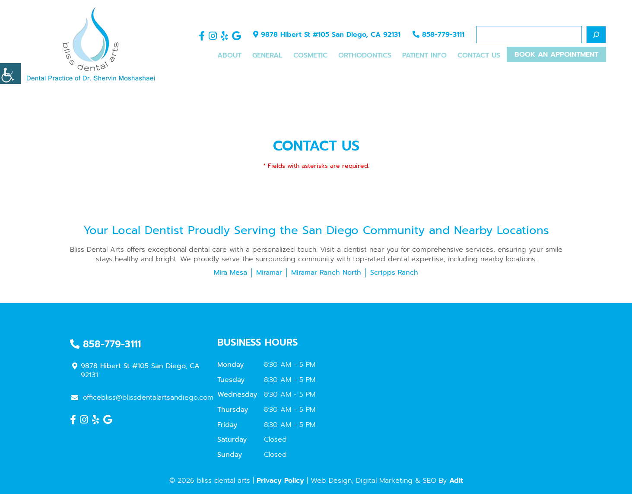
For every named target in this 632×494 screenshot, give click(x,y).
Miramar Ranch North (326, 272)
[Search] (596, 34)
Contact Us (478, 55)
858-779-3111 (438, 34)
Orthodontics (364, 55)
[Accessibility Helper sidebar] (10, 73)
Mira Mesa (230, 272)
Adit (456, 480)
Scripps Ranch (394, 272)
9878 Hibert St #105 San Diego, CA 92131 (326, 34)
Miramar (269, 272)
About (229, 55)
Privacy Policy (280, 480)
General (267, 55)
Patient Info (424, 55)
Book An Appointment (556, 54)
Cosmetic (310, 55)
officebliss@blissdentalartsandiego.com (142, 397)
